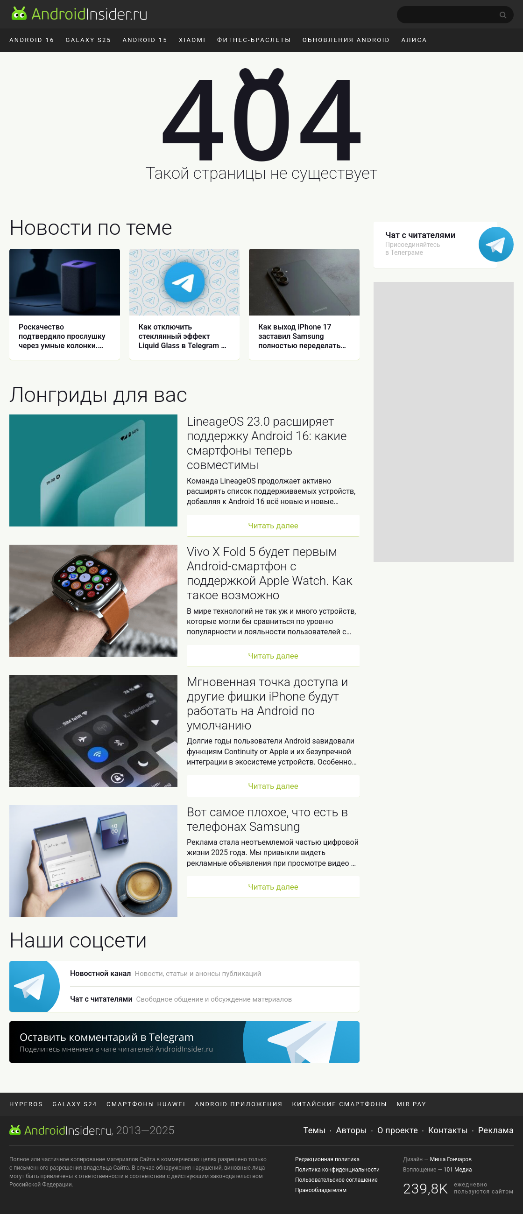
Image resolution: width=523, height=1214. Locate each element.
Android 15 (145, 39)
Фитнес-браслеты (254, 39)
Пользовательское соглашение (336, 1180)
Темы (315, 1130)
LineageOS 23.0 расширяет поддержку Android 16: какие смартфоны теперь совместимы (266, 443)
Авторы (351, 1130)
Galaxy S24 (74, 1104)
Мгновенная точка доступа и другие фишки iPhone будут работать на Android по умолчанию (267, 704)
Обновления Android (346, 39)
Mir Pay (411, 1104)
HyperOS (26, 1104)
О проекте (397, 1130)
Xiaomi (192, 39)
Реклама (496, 1130)
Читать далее (273, 525)
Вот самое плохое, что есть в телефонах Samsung (267, 819)
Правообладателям (320, 1190)
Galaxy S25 (89, 39)
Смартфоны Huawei (145, 1104)
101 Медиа (458, 1169)
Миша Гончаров (451, 1159)
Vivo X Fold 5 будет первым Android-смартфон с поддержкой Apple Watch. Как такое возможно (270, 574)
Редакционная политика (327, 1159)
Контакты (448, 1130)
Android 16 (32, 39)
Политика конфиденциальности (337, 1169)
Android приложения (239, 1104)
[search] (455, 14)
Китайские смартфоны (340, 1104)
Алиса (414, 39)
